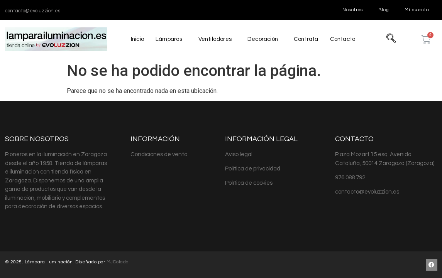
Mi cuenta (417, 9)
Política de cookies (249, 183)
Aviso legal (238, 154)
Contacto (343, 39)
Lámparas (168, 39)
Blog (383, 9)
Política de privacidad (252, 169)
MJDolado (118, 262)
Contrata (306, 39)
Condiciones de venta (159, 154)
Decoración (262, 39)
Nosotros (352, 9)
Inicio (136, 39)
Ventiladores (214, 39)
